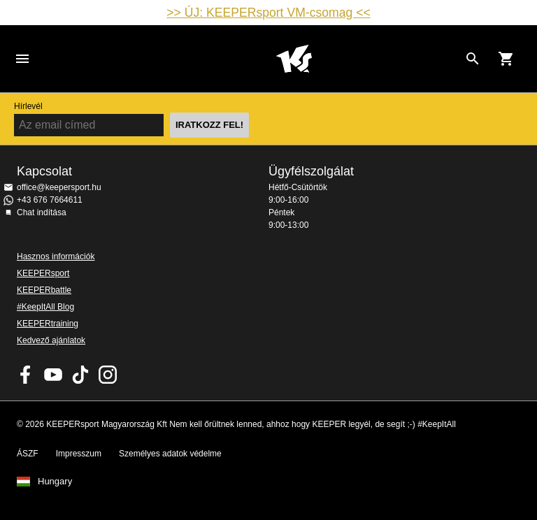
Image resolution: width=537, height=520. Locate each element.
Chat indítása (41, 212)
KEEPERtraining (47, 323)
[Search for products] (473, 59)
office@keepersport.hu (59, 187)
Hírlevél (28, 106)
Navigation (22, 58)
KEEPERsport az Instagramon (108, 375)
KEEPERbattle (44, 290)
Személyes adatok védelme (170, 453)
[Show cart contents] (506, 59)
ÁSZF (27, 453)
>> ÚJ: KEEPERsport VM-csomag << (268, 13)
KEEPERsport (43, 273)
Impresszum (78, 453)
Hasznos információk (55, 256)
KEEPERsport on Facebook (26, 375)
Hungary (55, 481)
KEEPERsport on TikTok (80, 375)
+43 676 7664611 (50, 200)
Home (294, 59)
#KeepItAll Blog (45, 307)
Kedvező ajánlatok (51, 340)
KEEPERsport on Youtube (53, 375)
